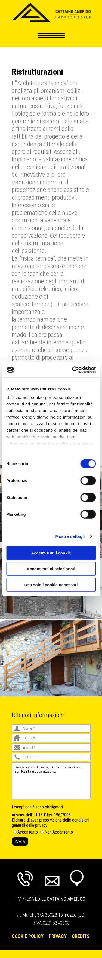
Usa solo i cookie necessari (51, 584)
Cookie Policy (28, 936)
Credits (80, 936)
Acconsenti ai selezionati (51, 568)
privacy (41, 825)
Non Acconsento (59, 832)
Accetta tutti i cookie (51, 552)
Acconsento (27, 832)
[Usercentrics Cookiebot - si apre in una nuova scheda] (73, 369)
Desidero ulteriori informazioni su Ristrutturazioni (51, 780)
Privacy (58, 936)
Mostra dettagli (70, 536)
